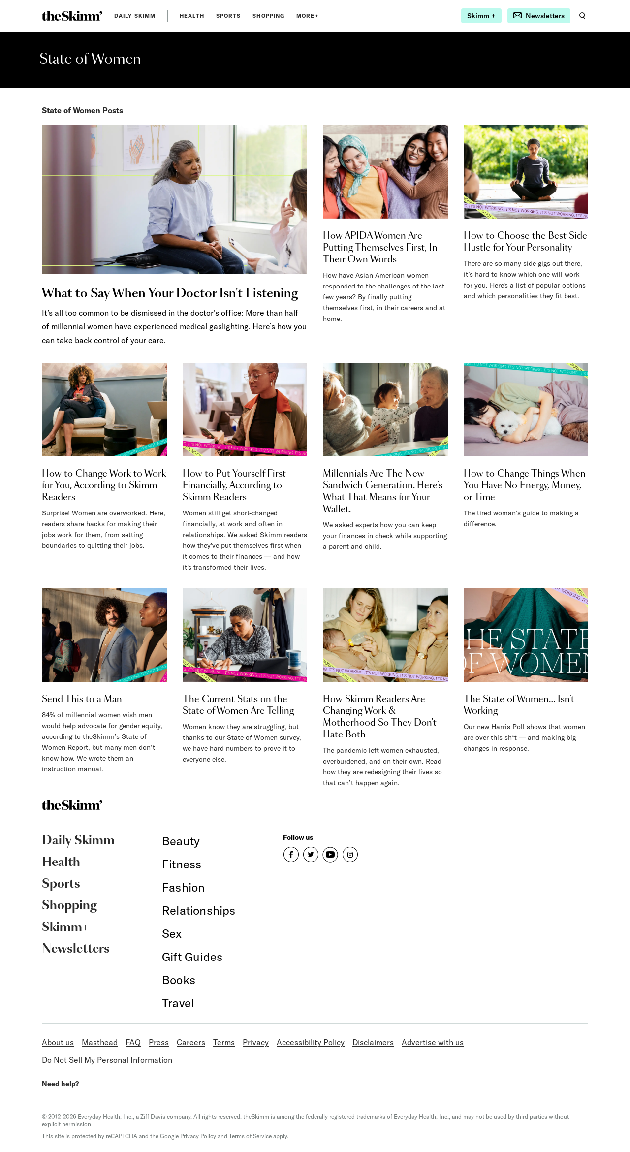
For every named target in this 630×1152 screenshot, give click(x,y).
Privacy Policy (198, 1136)
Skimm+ (65, 927)
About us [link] (58, 1042)
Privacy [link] (256, 1042)
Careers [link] (191, 1042)
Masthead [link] (100, 1042)
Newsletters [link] (76, 949)
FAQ (133, 1042)
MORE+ (307, 15)
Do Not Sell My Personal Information (107, 1060)
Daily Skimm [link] (135, 15)
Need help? (60, 1083)
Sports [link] (228, 15)
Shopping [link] (268, 15)
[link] (72, 16)
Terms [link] (224, 1042)
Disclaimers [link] (373, 1042)
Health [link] (192, 15)
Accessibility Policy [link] (311, 1042)
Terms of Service (250, 1136)
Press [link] (159, 1042)
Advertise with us (433, 1042)
